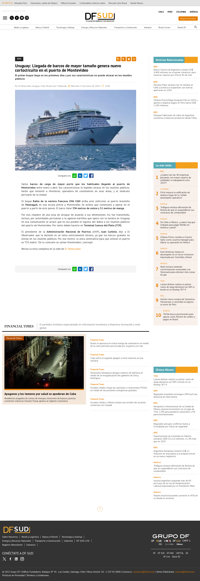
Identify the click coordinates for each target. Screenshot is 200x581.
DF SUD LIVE (83, 541)
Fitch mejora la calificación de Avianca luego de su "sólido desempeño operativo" (175, 195)
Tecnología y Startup (65, 27)
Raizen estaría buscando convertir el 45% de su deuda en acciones (176, 496)
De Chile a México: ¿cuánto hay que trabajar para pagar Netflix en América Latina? (177, 225)
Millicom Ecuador (68, 3)
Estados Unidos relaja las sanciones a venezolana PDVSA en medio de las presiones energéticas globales (118, 389)
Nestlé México (137, 3)
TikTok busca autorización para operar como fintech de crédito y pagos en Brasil (179, 317)
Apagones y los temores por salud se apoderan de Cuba (40, 394)
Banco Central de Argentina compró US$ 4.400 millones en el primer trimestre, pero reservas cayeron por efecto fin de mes (175, 72)
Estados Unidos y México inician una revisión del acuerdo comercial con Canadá (118, 403)
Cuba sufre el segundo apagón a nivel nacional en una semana (116, 359)
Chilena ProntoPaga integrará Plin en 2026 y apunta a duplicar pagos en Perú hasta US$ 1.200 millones (175, 103)
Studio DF (181, 27)
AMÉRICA (194, 11)
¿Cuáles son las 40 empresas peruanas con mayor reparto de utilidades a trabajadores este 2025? (175, 178)
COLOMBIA (181, 11)
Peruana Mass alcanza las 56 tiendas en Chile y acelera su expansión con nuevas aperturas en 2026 (173, 87)
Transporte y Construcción (125, 27)
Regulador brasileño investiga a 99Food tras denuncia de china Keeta (175, 395)
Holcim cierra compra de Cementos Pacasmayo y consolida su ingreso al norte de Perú (177, 302)
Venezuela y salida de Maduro (44, 3)
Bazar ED (176, 556)
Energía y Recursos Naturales (94, 27)
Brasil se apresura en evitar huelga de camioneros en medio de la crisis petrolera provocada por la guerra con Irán (119, 344)
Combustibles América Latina (92, 3)
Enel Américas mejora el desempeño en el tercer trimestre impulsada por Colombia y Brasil (177, 254)
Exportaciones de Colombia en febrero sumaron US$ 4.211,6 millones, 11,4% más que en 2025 (175, 439)
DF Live (166, 556)
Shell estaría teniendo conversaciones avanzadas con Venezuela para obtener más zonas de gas (177, 270)
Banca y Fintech (42, 27)
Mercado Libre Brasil (118, 3)
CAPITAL (180, 553)
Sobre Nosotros (10, 537)
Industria (147, 27)
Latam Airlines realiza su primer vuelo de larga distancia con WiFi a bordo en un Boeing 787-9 (177, 287)
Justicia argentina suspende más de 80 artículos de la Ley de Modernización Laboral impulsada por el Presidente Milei (174, 483)
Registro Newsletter (188, 18)
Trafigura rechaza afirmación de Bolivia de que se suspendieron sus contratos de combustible (177, 210)
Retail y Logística (21, 27)
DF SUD (161, 553)
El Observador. (73, 248)
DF (154, 553)
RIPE (156, 66)
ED (187, 553)
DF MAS (170, 553)
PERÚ (170, 11)
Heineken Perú (20, 3)
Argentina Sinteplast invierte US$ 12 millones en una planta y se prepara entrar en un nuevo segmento (174, 454)
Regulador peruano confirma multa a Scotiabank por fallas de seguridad (172, 425)
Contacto (31, 545)
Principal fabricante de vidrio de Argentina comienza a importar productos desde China (175, 116)
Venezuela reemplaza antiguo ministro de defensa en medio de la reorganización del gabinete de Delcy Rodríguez (116, 375)
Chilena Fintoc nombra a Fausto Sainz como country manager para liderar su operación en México (177, 240)
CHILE (161, 11)
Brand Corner (164, 27)
